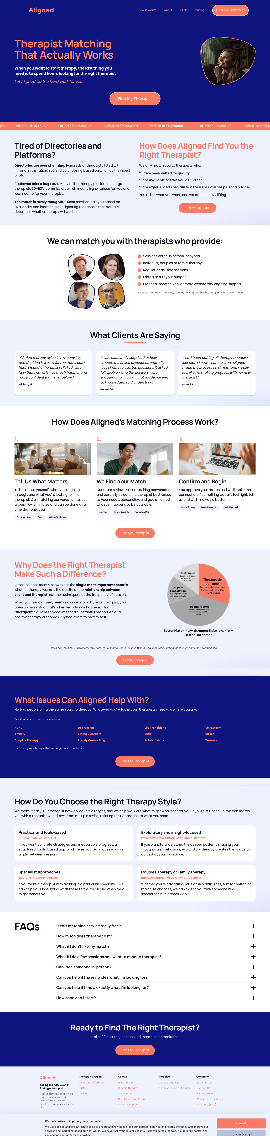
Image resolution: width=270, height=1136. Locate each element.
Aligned (47, 1077)
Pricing (199, 10)
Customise (241, 1119)
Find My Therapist (230, 10)
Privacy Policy (204, 1093)
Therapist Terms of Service (173, 1088)
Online (83, 1093)
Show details (53, 1129)
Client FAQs (125, 1093)
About (168, 10)
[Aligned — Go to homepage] (41, 10)
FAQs (183, 10)
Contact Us (203, 1088)
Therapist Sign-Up (168, 1082)
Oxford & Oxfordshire (92, 1082)
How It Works (147, 10)
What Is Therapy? (128, 1088)
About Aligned (204, 1082)
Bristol (82, 1088)
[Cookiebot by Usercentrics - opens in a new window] (22, 1129)
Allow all (241, 1108)
